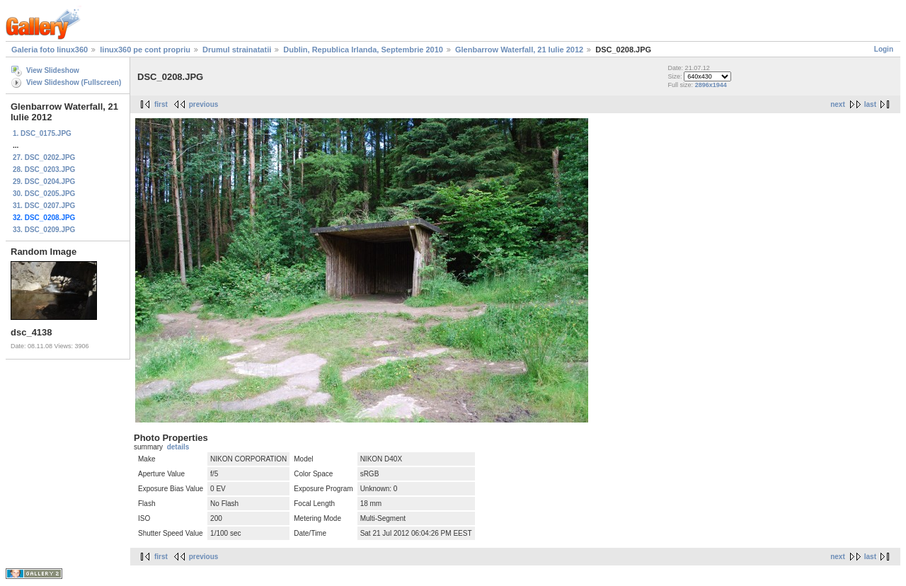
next (837, 104)
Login (883, 49)
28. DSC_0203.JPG (44, 169)
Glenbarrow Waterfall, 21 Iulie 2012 (519, 49)
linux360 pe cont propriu (145, 49)
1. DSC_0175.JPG (42, 133)
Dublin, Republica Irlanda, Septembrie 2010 (363, 49)
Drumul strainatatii (236, 49)
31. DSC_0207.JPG (44, 205)
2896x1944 (711, 84)
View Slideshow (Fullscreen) (73, 82)
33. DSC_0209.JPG (44, 230)
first (161, 104)
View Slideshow (52, 70)
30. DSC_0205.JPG (44, 193)
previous (204, 104)
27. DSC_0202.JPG (44, 157)
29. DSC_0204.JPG (44, 181)
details (178, 447)
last (870, 104)
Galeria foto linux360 (49, 49)
